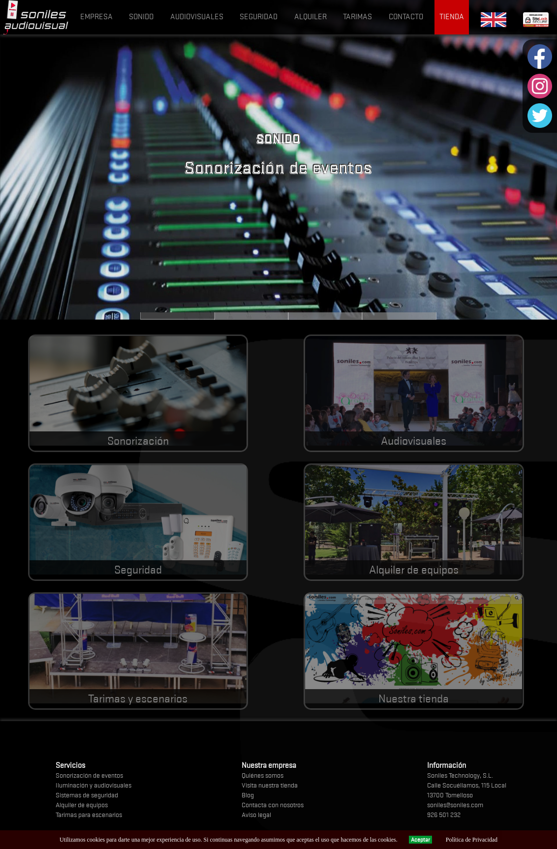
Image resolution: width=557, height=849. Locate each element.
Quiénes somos (262, 775)
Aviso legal (256, 815)
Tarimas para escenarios (89, 815)
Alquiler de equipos (399, 315)
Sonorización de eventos (89, 775)
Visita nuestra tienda (270, 785)
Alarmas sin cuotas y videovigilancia (251, 315)
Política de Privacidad (471, 839)
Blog (248, 795)
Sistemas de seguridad (87, 795)
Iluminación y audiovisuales (93, 785)
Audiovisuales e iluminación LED (325, 315)
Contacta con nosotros (273, 805)
